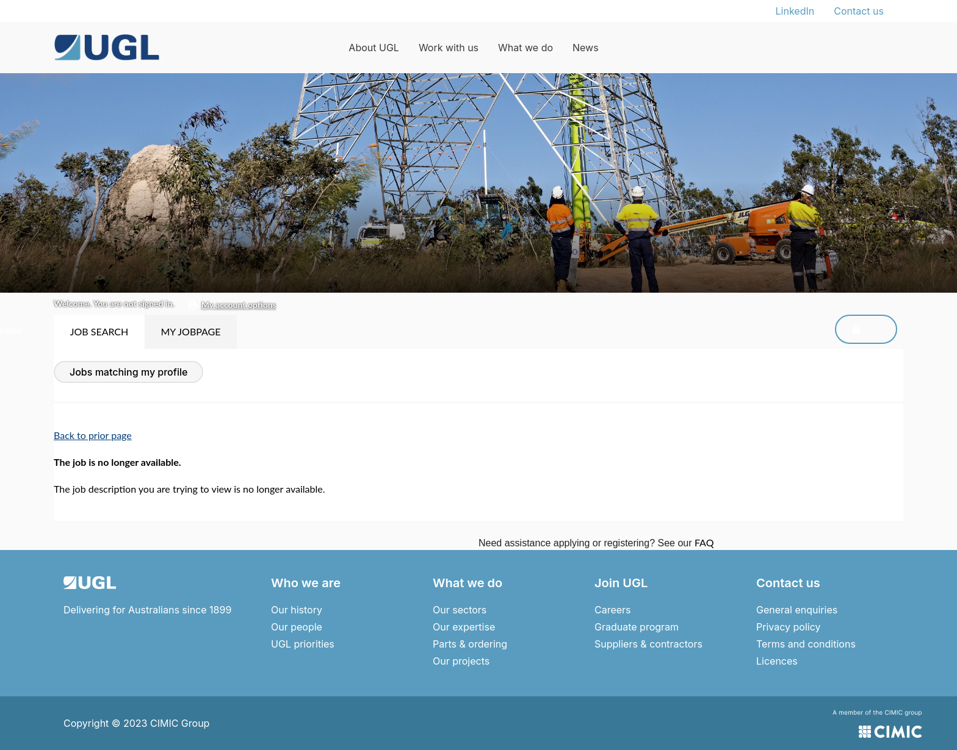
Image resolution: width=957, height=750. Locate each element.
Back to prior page (93, 435)
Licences (777, 661)
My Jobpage (190, 331)
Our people (296, 627)
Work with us (448, 47)
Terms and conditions (806, 644)
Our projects (461, 661)
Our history (296, 610)
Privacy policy (788, 627)
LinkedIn (795, 11)
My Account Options (238, 304)
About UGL (373, 47)
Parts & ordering (470, 644)
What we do (525, 47)
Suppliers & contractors (648, 644)
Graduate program (636, 627)
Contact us (859, 11)
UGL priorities (302, 644)
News (585, 47)
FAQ (704, 542)
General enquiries (796, 610)
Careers (612, 610)
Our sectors (459, 610)
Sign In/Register (844, 330)
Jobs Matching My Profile (128, 372)
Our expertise (464, 627)
